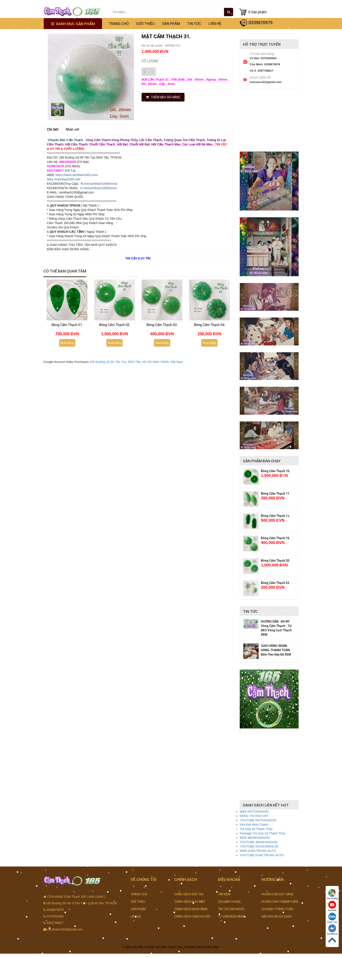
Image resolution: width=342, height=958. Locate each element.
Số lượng (150, 61)
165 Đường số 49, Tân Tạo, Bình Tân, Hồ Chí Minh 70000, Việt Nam (136, 362)
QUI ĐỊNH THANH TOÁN (277, 909)
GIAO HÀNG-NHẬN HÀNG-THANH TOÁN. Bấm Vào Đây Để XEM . (276, 650)
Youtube (332, 906)
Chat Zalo (332, 918)
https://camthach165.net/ (63, 179)
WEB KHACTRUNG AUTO (258, 851)
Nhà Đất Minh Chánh (254, 824)
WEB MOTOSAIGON (254, 811)
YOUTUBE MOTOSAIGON (258, 820)
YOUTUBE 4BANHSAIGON (258, 842)
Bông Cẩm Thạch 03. (162, 325)
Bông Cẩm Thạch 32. (275, 583)
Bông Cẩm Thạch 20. (275, 560)
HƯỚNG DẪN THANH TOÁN (280, 901)
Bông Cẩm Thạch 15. (275, 516)
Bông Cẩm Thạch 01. (67, 325)
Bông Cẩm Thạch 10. (275, 471)
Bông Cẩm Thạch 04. (209, 325)
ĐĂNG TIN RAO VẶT (254, 816)
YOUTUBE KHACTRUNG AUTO (262, 855)
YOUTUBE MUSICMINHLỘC (259, 846)
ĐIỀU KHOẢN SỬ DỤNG (277, 916)
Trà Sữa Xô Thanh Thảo (256, 829)
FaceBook (332, 929)
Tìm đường (332, 894)
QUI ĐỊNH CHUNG (229, 901)
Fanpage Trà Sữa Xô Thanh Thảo (263, 833)
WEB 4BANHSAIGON (255, 837)
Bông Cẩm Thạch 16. (275, 538)
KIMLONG (212, 947)
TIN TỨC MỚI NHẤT (231, 909)
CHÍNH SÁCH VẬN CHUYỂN (192, 916)
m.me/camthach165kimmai (98, 188)
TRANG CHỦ (119, 23)
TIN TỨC (194, 23)
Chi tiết (52, 129)
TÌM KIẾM (224, 894)
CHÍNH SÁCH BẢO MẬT (189, 901)
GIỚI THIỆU (145, 23)
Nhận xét (72, 129)
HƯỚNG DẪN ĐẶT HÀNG (278, 894)
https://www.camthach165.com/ (77, 175)
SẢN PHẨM (171, 23)
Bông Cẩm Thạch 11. (275, 493)
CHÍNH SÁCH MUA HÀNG (191, 909)
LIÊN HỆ (215, 23)
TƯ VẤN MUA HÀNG (231, 916)
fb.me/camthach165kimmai (99, 183)
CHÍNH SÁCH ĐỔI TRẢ (188, 894)
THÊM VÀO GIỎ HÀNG (163, 97)
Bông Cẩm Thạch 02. (114, 325)
